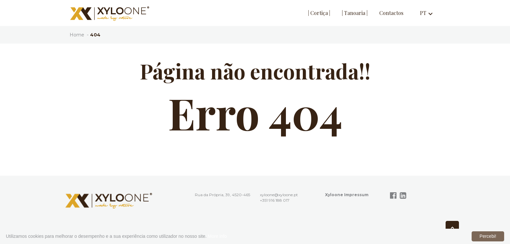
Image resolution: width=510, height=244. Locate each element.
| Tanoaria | (355, 12)
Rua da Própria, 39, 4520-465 (222, 194)
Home (77, 35)
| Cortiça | (319, 12)
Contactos (391, 12)
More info (217, 236)
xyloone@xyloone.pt (279, 194)
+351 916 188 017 (274, 200)
